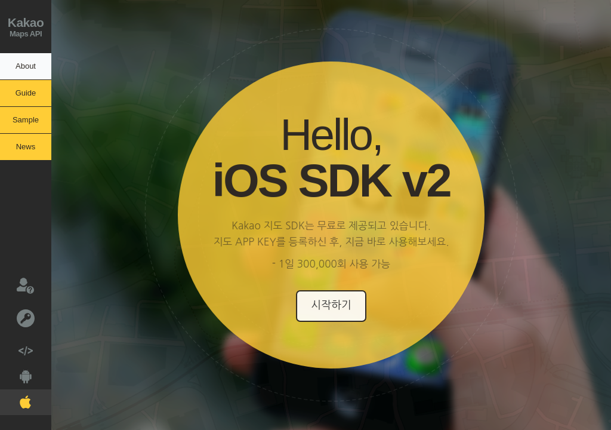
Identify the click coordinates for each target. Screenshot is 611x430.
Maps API (25, 25)
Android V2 (16, 374)
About (26, 66)
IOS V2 (15, 399)
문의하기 (17, 285)
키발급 (17, 317)
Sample (26, 119)
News (26, 146)
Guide (26, 92)
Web (16, 347)
